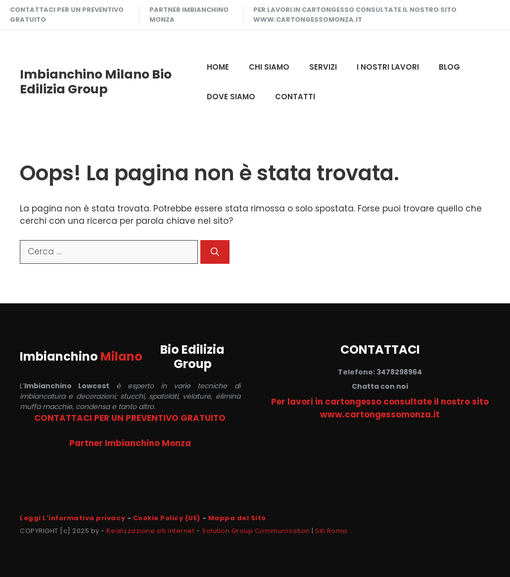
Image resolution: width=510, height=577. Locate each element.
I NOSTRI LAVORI (388, 67)
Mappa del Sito (237, 518)
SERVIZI (323, 67)
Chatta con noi (380, 386)
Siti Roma (331, 531)
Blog (449, 67)
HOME (218, 67)
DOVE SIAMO (231, 96)
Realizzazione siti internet (150, 531)
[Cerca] (215, 252)
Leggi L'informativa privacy (72, 518)
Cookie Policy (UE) (166, 518)
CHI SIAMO (269, 67)
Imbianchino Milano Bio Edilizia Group (96, 82)
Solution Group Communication (256, 531)
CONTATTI (295, 96)
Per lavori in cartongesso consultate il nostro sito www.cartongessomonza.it (355, 14)
